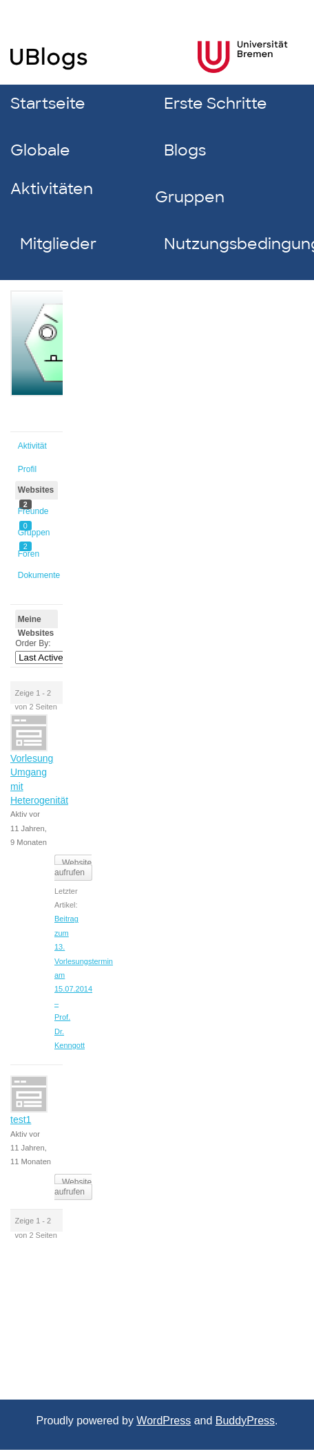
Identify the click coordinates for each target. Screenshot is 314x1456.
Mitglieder (58, 244)
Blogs (185, 150)
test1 (20, 1119)
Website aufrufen (73, 867)
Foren (28, 554)
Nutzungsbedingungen (231, 244)
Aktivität (32, 446)
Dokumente (38, 575)
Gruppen (189, 197)
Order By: (32, 643)
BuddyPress (245, 1420)
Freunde (33, 513)
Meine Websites (36, 621)
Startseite (47, 104)
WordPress (163, 1420)
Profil (27, 469)
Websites (36, 492)
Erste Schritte (215, 104)
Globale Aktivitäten (51, 169)
